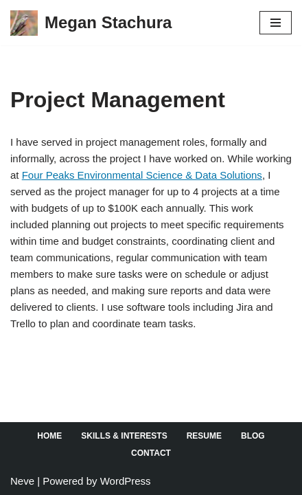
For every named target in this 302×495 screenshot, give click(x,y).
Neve (22, 481)
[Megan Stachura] (91, 23)
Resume (204, 436)
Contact (151, 453)
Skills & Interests (124, 436)
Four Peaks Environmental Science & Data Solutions (142, 175)
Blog (253, 436)
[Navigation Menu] (275, 22)
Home (49, 436)
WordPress (125, 481)
